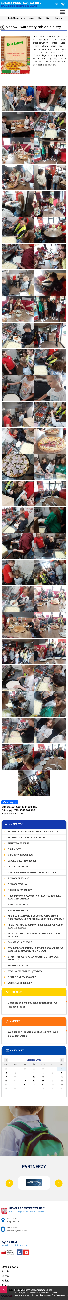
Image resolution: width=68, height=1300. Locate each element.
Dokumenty (14, 849)
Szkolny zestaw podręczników (25, 971)
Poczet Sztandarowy (20, 890)
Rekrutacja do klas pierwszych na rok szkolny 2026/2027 (34, 935)
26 (34, 1085)
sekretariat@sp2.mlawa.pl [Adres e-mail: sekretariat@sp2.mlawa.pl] (18, 1231)
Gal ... (47, 18)
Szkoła (5, 1271)
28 (53, 1085)
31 (15, 1089)
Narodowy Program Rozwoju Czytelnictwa (32, 872)
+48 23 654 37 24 (63, 4)
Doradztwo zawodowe (20, 855)
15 (62, 1077)
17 (15, 1081)
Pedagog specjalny (18, 878)
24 (15, 1085)
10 (15, 1077)
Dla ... (39, 18)
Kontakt (5, 1285)
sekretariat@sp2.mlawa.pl (56, 4)
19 (34, 1081)
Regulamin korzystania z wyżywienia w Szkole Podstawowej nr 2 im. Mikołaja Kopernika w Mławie (36, 917)
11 (25, 1077)
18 (25, 1081)
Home (22, 18)
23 (6, 1085)
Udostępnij (9, 802)
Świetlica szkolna (18, 965)
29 (62, 1085)
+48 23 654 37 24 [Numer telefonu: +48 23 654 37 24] (13, 1228)
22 (62, 1081)
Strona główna (9, 1266)
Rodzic (5, 1280)
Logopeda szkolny (18, 867)
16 (6, 1081)
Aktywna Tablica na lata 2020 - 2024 (27, 837)
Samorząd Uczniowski (20, 942)
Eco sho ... (58, 18)
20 (43, 1081)
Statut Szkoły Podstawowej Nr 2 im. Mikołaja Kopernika (33, 958)
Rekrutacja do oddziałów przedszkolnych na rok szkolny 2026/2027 (35, 926)
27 (43, 1085)
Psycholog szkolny (19, 910)
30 (6, 1089)
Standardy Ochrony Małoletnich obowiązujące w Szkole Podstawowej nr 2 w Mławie (35, 949)
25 (25, 1085)
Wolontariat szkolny (20, 983)
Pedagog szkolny (17, 884)
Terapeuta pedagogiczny (22, 977)
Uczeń (30, 18)
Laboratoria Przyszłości (22, 861)
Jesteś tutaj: (14, 18)
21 (53, 1081)
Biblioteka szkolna (18, 843)
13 (43, 1077)
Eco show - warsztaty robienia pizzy (31, 27)
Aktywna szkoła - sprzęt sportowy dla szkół (33, 832)
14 (53, 1077)
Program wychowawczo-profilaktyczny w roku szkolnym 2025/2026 (34, 897)
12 (34, 1077)
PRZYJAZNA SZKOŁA (18, 904)
